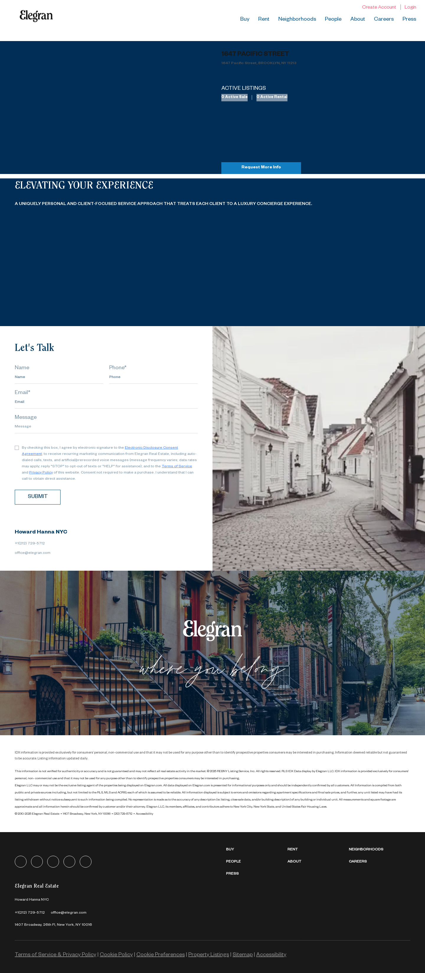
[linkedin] (37, 862)
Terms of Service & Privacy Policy (55, 955)
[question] (106, 427)
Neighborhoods (297, 20)
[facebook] (21, 862)
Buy (244, 20)
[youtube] (85, 862)
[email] (106, 403)
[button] (256, 850)
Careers (384, 20)
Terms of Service (177, 467)
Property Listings (208, 955)
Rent (263, 20)
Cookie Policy (116, 955)
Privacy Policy (41, 473)
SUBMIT (38, 497)
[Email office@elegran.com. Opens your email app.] (68, 913)
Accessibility (144, 814)
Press (409, 20)
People (333, 20)
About (357, 20)
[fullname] (59, 378)
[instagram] (69, 862)
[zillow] (53, 862)
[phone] (153, 378)
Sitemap (243, 955)
